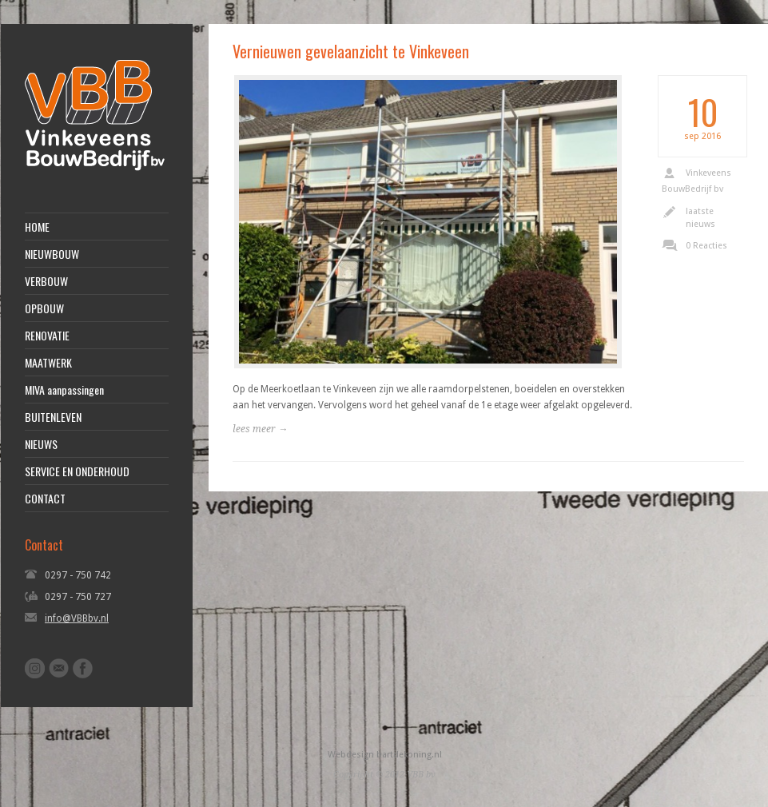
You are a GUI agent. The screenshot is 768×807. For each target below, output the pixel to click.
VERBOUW (46, 281)
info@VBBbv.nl (77, 618)
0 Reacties (706, 246)
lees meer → (260, 429)
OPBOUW (44, 308)
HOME (37, 227)
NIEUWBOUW (52, 254)
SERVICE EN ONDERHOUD (77, 471)
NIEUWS (41, 444)
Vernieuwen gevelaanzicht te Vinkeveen (351, 51)
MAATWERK (48, 362)
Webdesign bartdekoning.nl (385, 754)
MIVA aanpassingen (64, 390)
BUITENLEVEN (53, 417)
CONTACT (45, 498)
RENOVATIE (47, 335)
